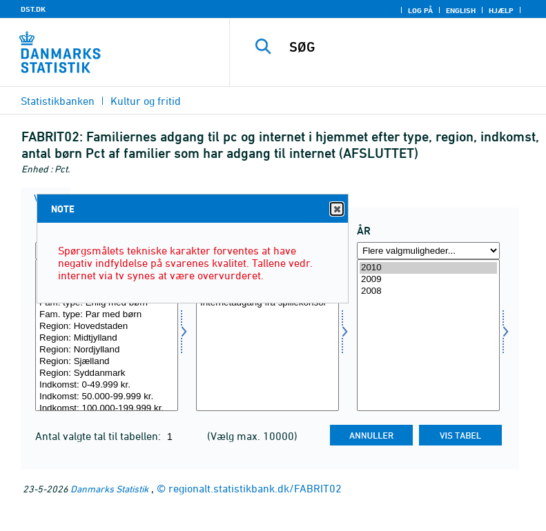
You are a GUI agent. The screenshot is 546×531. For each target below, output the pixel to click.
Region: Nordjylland (106, 350)
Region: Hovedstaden (106, 326)
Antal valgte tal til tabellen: (99, 436)
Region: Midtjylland (106, 338)
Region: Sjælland (106, 362)
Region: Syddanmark (106, 373)
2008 (428, 291)
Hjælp (501, 10)
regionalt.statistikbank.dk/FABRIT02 (255, 488)
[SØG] (408, 47)
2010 (428, 268)
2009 (428, 279)
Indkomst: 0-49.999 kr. (106, 385)
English (461, 10)
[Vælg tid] (428, 335)
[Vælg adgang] (267, 335)
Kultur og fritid (145, 100)
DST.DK (33, 9)
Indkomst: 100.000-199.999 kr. (106, 408)
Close (336, 209)
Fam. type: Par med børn (106, 315)
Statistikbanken (58, 100)
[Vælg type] (106, 335)
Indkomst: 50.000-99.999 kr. (106, 397)
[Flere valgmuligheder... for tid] (428, 250)
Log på (420, 10)
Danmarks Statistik (109, 488)
